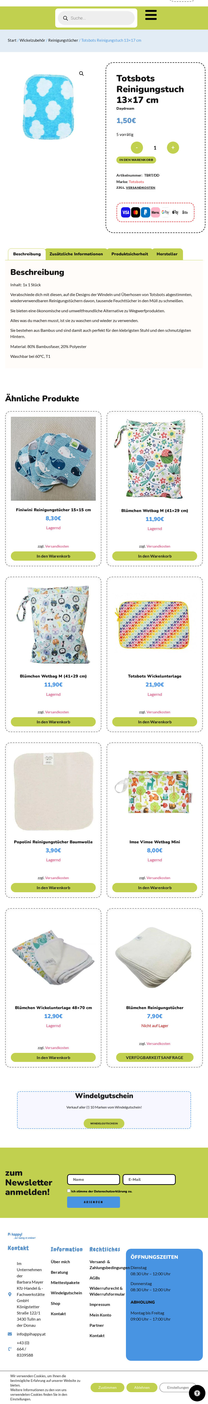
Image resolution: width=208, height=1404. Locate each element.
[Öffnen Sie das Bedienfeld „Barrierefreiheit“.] (197, 1393)
